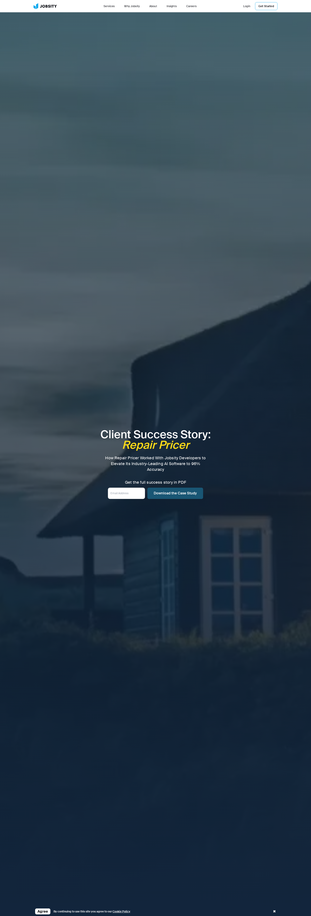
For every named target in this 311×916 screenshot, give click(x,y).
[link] (45, 6)
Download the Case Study (175, 493)
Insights (172, 6)
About (153, 6)
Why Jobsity (132, 6)
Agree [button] (42, 911)
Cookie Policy (121, 911)
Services (109, 6)
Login (246, 6)
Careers (191, 6)
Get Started (266, 6)
